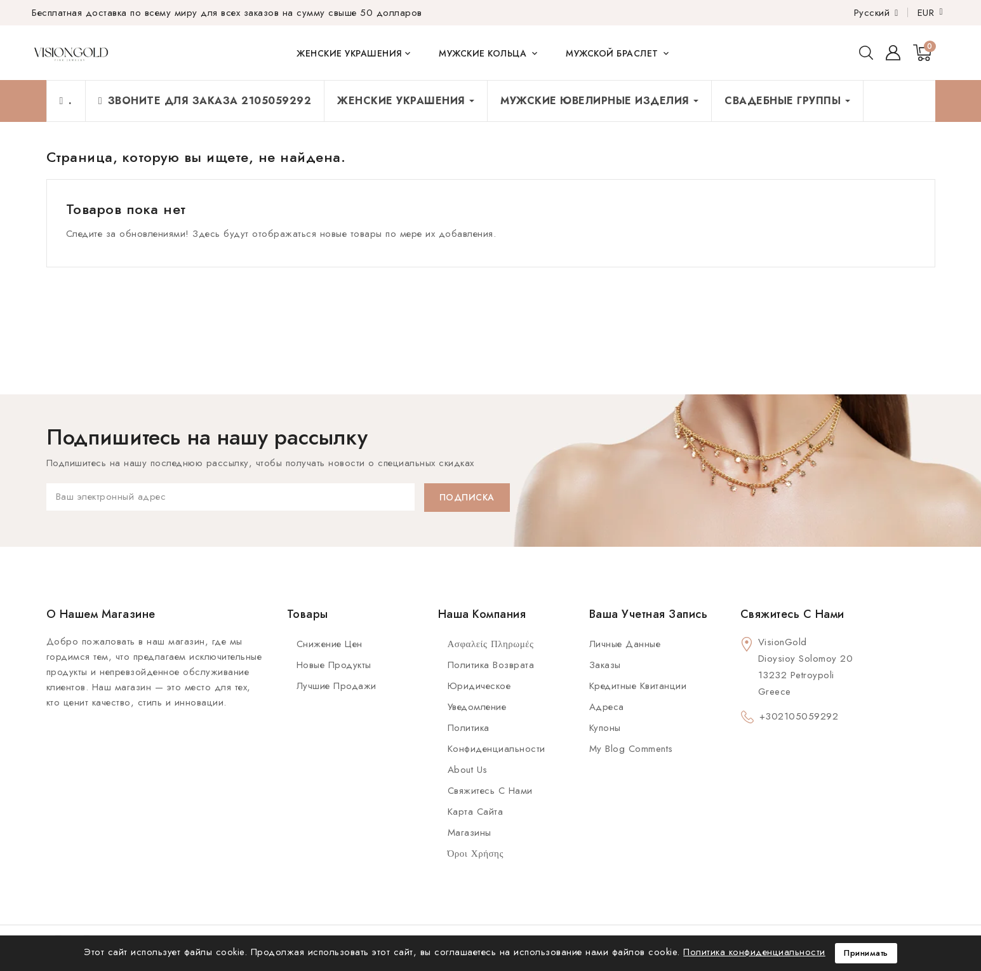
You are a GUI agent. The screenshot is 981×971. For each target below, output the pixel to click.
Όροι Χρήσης (476, 854)
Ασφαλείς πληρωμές (491, 644)
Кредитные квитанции (638, 686)
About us (468, 770)
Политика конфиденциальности (496, 738)
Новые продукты (334, 665)
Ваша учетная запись (648, 614)
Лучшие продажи (337, 686)
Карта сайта (476, 812)
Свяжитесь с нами (490, 791)
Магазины (469, 833)
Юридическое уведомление (479, 696)
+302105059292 (799, 716)
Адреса (606, 707)
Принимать (866, 953)
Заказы (605, 665)
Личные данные (625, 644)
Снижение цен (330, 644)
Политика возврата (491, 665)
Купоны (605, 728)
